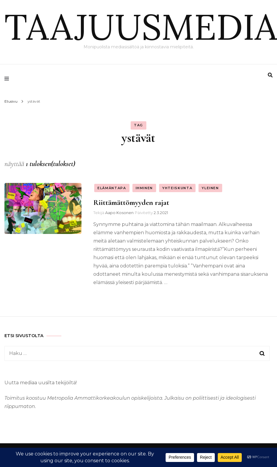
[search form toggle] (270, 75)
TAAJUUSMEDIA (140, 27)
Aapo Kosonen (119, 212)
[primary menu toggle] (8, 78)
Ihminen (144, 188)
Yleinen (210, 188)
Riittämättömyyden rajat (131, 202)
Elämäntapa (111, 188)
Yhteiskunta (177, 188)
